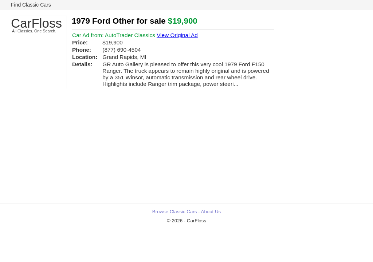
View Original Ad (177, 35)
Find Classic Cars (31, 5)
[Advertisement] (186, 148)
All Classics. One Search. (34, 31)
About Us (211, 211)
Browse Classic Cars (174, 211)
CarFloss (36, 23)
